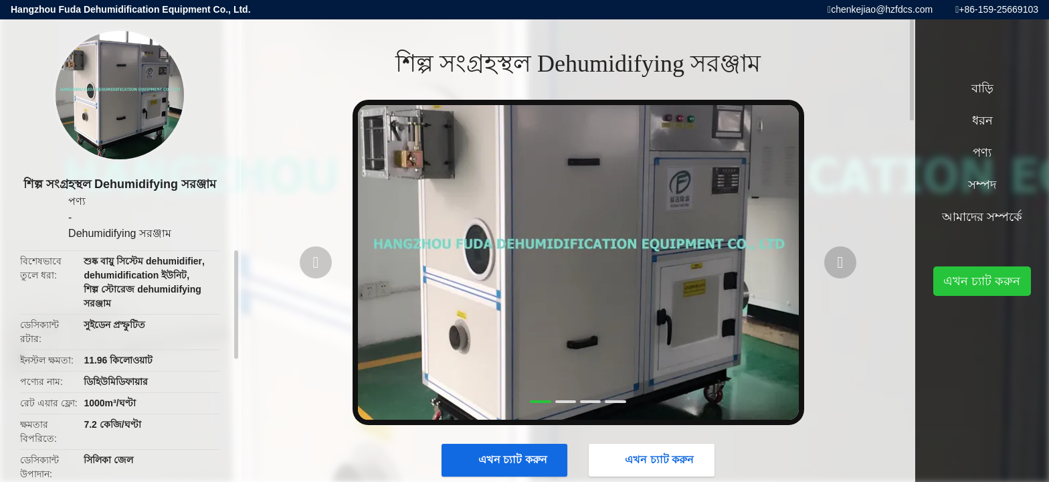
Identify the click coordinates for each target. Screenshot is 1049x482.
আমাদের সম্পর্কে (982, 217)
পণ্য (77, 201)
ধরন (982, 120)
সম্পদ (982, 184)
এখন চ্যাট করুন (506, 460)
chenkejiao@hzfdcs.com (882, 9)
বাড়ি (982, 88)
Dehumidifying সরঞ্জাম (119, 233)
